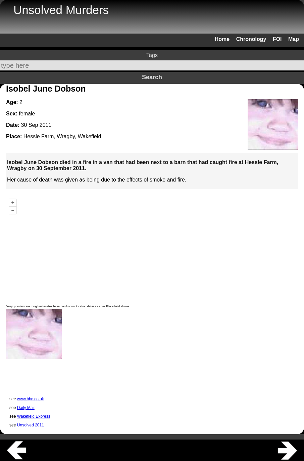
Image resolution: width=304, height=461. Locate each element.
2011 (46, 125)
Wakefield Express (33, 416)
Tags (152, 55)
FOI (277, 39)
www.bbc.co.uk (30, 399)
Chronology (251, 39)
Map (293, 39)
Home (222, 39)
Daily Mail (26, 407)
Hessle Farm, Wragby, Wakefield (62, 136)
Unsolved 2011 (30, 425)
